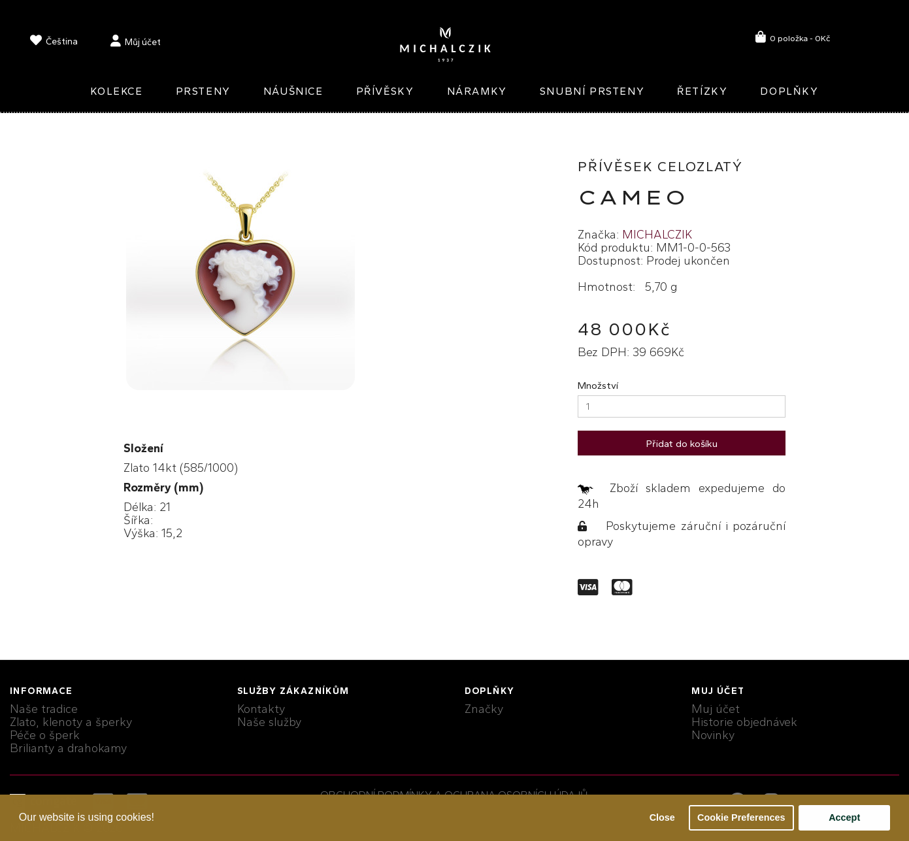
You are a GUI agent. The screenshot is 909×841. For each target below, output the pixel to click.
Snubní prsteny (592, 91)
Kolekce (116, 91)
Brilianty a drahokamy (68, 748)
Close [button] (662, 817)
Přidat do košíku (682, 444)
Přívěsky (385, 91)
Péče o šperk (45, 735)
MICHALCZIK (657, 234)
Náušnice (293, 91)
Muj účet (715, 709)
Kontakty (261, 709)
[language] (54, 42)
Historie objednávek (744, 722)
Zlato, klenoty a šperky (71, 722)
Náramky (477, 91)
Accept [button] (844, 817)
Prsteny (203, 91)
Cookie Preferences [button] (741, 817)
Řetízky (702, 91)
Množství (598, 385)
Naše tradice (44, 709)
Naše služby (269, 722)
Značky (484, 709)
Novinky (713, 735)
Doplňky (789, 91)
